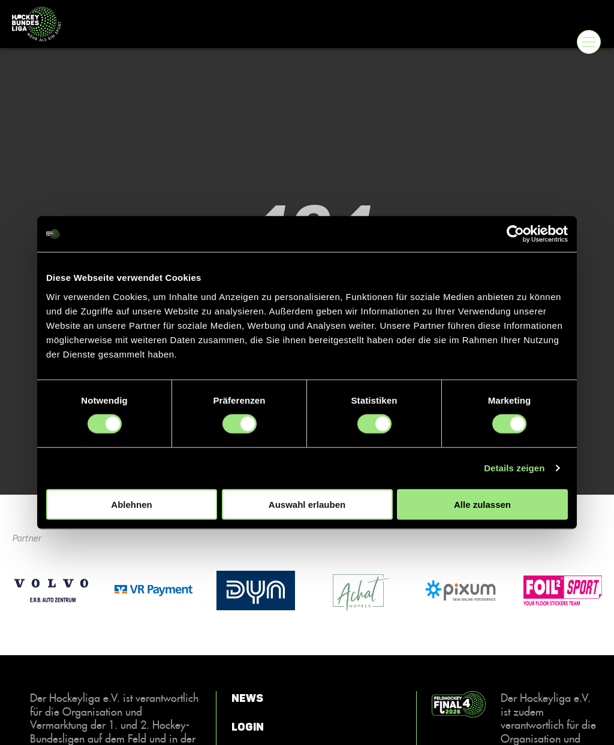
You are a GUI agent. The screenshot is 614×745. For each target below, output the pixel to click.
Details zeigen (514, 468)
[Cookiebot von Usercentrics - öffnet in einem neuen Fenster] (515, 234)
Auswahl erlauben (307, 504)
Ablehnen (131, 504)
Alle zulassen (482, 504)
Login (247, 727)
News (247, 698)
